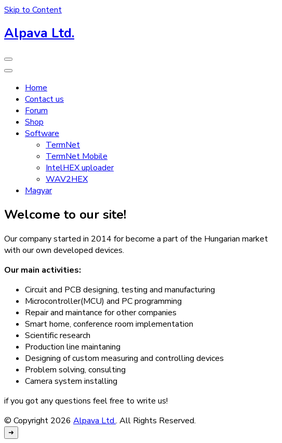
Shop (34, 122)
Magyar (38, 190)
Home (36, 87)
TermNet (63, 145)
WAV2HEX (67, 179)
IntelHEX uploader (80, 167)
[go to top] (11, 432)
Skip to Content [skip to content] (33, 10)
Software (42, 133)
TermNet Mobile (77, 156)
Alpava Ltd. (39, 33)
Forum (36, 110)
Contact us (44, 99)
